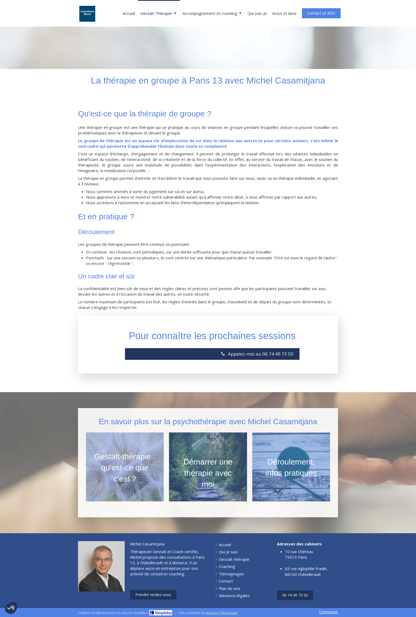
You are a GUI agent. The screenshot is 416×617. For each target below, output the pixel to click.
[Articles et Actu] (284, 13)
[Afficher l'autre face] (125, 466)
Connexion (328, 611)
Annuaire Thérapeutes (221, 612)
